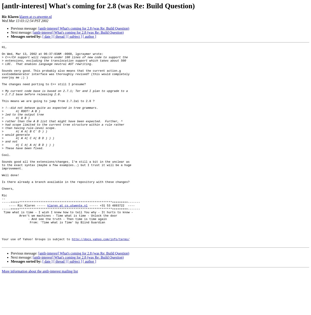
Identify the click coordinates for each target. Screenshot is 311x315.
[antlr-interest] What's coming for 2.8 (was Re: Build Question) (83, 28)
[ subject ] (75, 36)
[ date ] (47, 36)
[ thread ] (60, 36)
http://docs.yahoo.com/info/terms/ (100, 278)
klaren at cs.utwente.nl (36, 17)
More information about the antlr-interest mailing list (40, 311)
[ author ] (89, 36)
